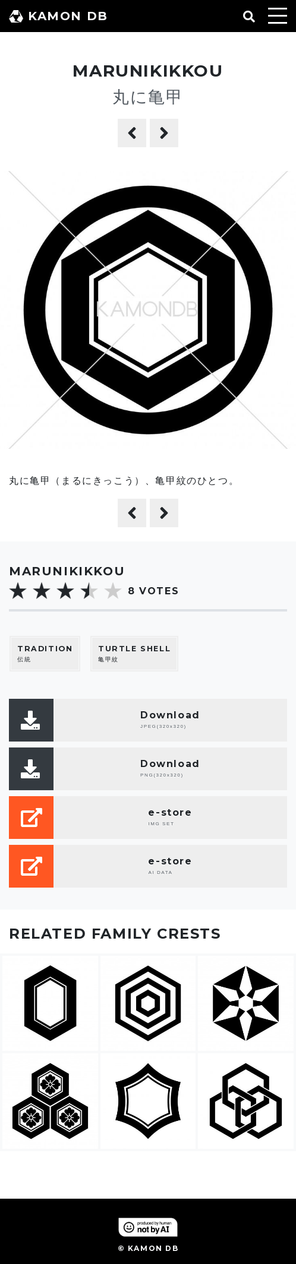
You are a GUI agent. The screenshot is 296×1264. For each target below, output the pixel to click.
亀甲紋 (134, 653)
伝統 (45, 653)
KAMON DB (58, 16)
